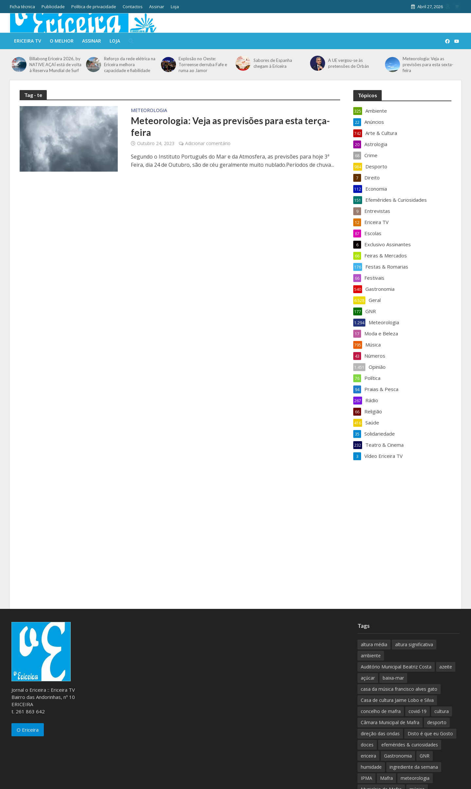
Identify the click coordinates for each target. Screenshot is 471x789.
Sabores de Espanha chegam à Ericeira (272, 63)
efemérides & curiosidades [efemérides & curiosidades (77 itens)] (409, 745)
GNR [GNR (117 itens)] (424, 756)
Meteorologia (149, 110)
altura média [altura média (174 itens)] (374, 644)
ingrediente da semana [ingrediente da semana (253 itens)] (414, 767)
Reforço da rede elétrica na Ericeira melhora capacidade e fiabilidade (129, 64)
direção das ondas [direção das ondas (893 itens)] (380, 733)
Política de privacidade (93, 6)
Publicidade (53, 6)
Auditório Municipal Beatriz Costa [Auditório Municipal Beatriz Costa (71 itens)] (396, 667)
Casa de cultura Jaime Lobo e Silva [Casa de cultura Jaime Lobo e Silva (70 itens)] (397, 700)
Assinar (156, 6)
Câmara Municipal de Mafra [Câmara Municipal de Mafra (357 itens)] (390, 722)
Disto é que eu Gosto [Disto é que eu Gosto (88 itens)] (430, 733)
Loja (175, 6)
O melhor (62, 41)
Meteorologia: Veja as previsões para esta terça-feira (230, 126)
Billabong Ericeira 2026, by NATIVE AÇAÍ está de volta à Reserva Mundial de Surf (55, 64)
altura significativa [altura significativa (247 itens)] (414, 644)
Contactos (133, 6)
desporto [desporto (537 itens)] (436, 722)
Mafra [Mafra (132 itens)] (386, 778)
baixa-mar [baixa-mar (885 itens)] (393, 678)
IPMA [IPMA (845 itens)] (366, 778)
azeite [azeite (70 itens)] (445, 667)
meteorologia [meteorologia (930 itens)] (415, 778)
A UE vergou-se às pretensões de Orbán (348, 63)
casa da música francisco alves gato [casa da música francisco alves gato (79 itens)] (399, 689)
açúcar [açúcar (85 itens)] (368, 678)
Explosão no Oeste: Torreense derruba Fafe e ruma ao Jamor (203, 64)
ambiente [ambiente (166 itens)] (371, 655)
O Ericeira (28, 729)
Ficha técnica (22, 6)
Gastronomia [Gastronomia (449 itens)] (398, 756)
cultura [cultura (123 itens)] (441, 711)
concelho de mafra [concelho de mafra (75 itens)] (381, 711)
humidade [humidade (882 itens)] (371, 767)
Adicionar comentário (208, 143)
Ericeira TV (27, 41)
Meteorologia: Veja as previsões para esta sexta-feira (428, 64)
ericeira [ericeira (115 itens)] (368, 756)
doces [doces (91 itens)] (367, 745)
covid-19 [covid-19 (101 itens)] (418, 711)
